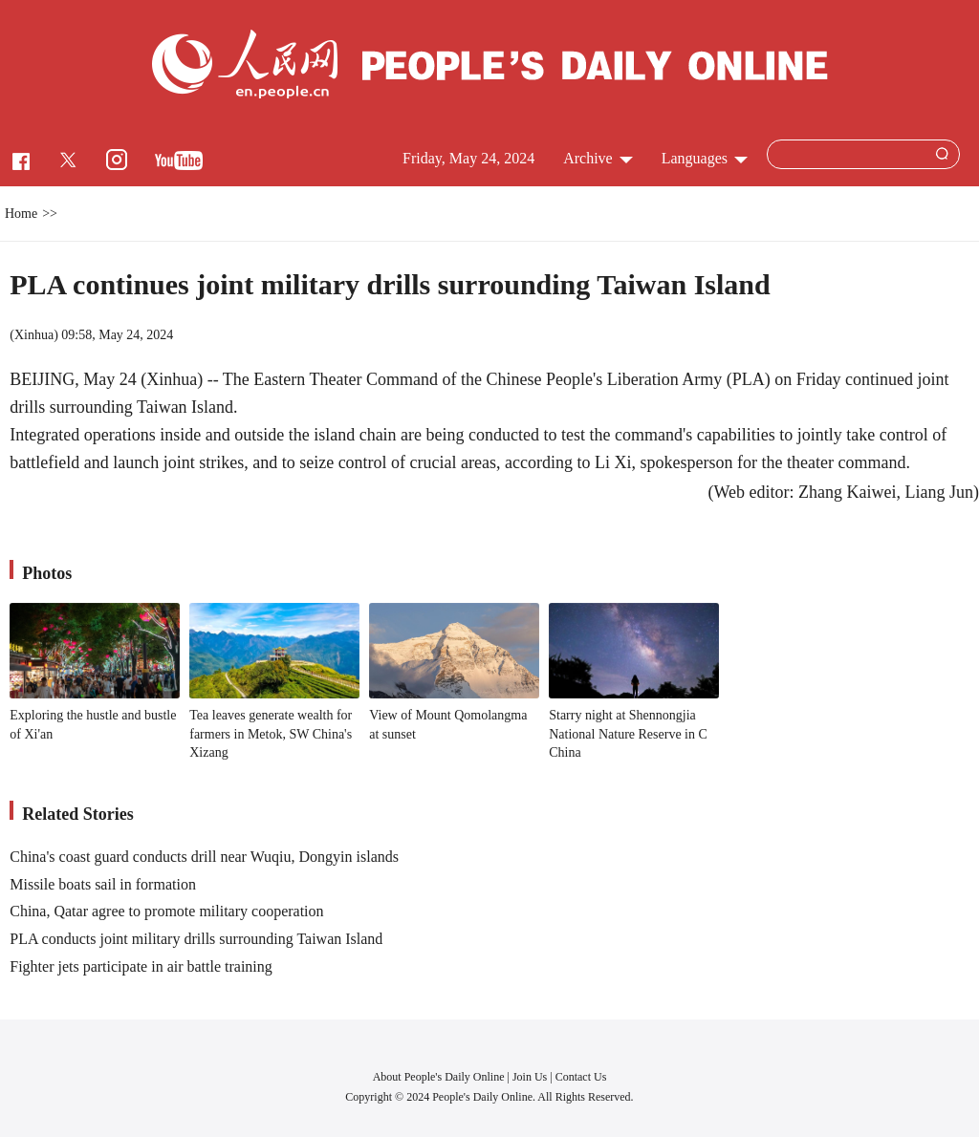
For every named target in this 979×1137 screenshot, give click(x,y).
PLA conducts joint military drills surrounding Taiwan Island (196, 939)
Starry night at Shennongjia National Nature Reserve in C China (628, 734)
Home (21, 213)
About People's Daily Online (439, 1076)
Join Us (531, 1076)
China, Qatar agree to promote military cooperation (166, 911)
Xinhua (34, 335)
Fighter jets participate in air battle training (141, 966)
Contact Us (581, 1076)
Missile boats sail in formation (103, 884)
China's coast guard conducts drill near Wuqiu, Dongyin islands (204, 856)
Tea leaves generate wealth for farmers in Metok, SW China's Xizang (270, 734)
